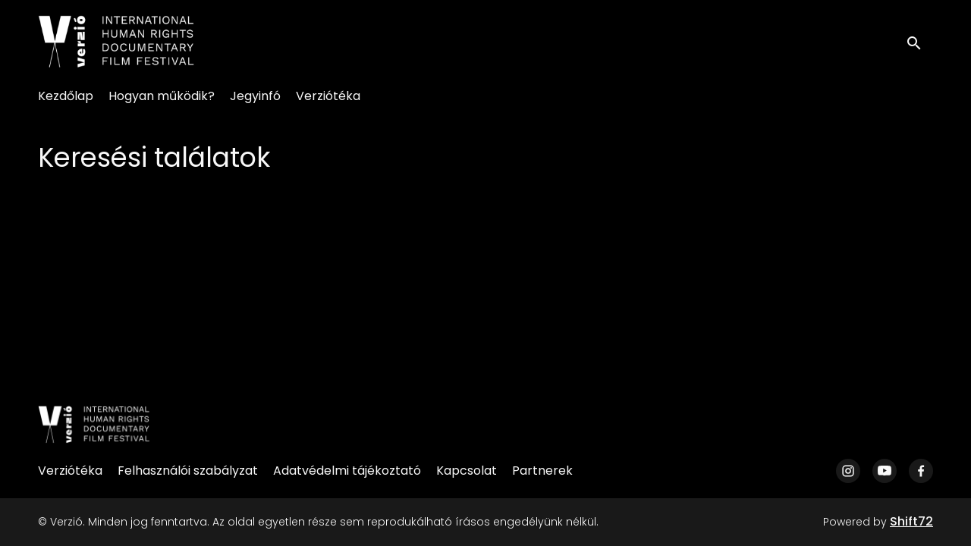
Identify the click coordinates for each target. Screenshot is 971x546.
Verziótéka (328, 96)
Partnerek (542, 470)
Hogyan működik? (161, 96)
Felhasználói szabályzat (188, 470)
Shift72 (911, 521)
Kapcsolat (466, 470)
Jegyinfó (255, 96)
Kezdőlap (65, 96)
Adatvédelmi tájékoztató (347, 470)
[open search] (919, 41)
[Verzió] (94, 425)
